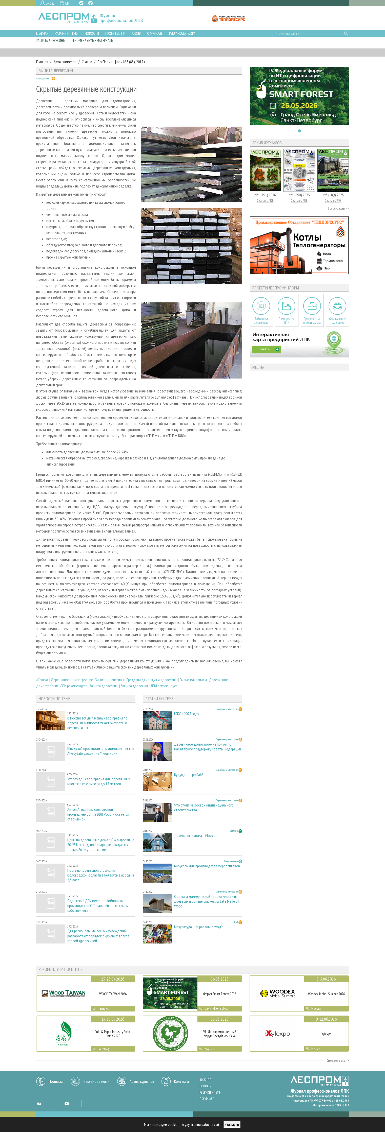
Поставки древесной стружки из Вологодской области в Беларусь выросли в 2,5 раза (100, 875)
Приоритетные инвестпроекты (312, 321)
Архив (136, 33)
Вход (50, 3)
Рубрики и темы (66, 33)
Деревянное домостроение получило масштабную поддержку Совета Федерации (207, 746)
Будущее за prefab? (188, 774)
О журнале (155, 33)
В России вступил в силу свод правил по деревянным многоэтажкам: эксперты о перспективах (97, 723)
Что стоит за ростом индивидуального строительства (204, 807)
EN (67, 3)
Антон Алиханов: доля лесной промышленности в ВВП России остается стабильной (98, 814)
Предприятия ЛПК (286, 321)
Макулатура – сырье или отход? (198, 926)
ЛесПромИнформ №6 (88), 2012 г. (121, 61)
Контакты (181, 1081)
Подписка (56, 1081)
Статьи (87, 61)
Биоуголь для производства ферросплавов (207, 866)
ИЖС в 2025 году (186, 713)
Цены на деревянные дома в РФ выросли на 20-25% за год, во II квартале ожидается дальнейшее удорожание (100, 844)
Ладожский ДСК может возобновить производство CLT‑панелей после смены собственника (98, 905)
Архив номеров (64, 61)
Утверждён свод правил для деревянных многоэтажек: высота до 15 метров (98, 781)
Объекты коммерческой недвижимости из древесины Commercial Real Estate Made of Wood (206, 901)
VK (81, 3)
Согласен (232, 1124)
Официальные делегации (337, 321)
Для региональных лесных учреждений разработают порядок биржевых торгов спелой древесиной (98, 936)
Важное (205, 1080)
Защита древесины (50, 40)
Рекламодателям (182, 33)
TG (90, 3)
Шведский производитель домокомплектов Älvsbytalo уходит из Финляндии (100, 751)
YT (66, 1103)
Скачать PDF (265, 200)
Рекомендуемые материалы (92, 40)
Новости (92, 33)
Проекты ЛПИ (115, 33)
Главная (42, 33)
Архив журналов (142, 1081)
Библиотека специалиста (261, 321)
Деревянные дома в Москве (195, 835)
